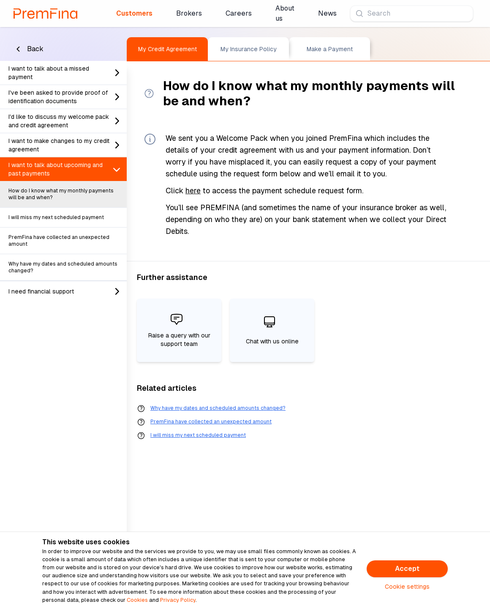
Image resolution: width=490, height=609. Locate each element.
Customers (134, 13)
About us (284, 13)
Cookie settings (407, 586)
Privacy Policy (178, 600)
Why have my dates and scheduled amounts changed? (218, 408)
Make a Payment (330, 49)
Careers (239, 13)
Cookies (137, 600)
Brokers (189, 13)
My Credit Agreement (167, 49)
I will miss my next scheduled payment (198, 435)
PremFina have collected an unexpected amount (211, 422)
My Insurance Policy (248, 49)
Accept (407, 569)
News (327, 13)
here (193, 190)
